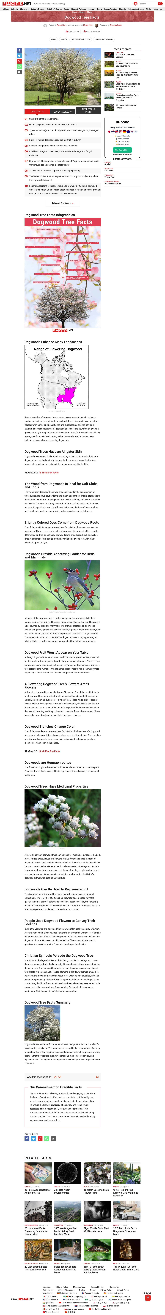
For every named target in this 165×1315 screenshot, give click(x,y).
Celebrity (14, 9)
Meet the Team (78, 1287)
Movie (148, 9)
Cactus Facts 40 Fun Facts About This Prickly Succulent (127, 97)
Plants (89, 12)
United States (76, 432)
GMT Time (108, 171)
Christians (79, 964)
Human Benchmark (112, 183)
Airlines (6, 9)
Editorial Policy (61, 1287)
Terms (91, 1290)
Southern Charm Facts (80, 39)
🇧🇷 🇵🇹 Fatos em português (73, 1296)
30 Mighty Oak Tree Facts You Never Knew (127, 64)
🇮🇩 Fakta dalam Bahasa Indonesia (72, 1303)
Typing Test (109, 177)
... (161, 9)
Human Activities (110, 9)
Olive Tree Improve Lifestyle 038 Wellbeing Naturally (125, 1192)
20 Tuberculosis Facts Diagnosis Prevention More (125, 1231)
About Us (45, 1287)
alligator (80, 464)
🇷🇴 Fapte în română (50, 1309)
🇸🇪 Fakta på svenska (120, 1296)
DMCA (81, 1290)
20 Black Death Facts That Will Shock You (36, 1268)
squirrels (73, 629)
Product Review (96, 1287)
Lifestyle (122, 9)
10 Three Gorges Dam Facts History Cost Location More (65, 1231)
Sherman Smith (116, 25)
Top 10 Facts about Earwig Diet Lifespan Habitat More (95, 1269)
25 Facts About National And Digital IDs (37, 1191)
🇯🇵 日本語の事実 (99, 1303)
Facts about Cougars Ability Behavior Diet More (65, 1269)
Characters (24, 9)
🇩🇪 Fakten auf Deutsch (66, 1293)
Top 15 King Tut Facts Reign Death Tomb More (126, 1268)
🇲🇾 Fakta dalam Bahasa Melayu (55, 1306)
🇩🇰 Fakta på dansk (98, 1296)
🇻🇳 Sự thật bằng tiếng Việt (99, 1309)
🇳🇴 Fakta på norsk (49, 1299)
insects (67, 771)
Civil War (90, 874)
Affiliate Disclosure (65, 1290)
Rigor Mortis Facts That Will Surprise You (96, 1230)
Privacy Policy (105, 1290)
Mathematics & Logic (136, 9)
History (99, 9)
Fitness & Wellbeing (78, 9)
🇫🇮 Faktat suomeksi (70, 1299)
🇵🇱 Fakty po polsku (110, 1306)
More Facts (46, 1293)
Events (66, 9)
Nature (155, 9)
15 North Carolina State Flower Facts (96, 1191)
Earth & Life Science (54, 9)
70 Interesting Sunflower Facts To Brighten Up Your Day (127, 75)
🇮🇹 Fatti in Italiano (49, 1296)
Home (74, 12)
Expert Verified (73, 31)
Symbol (107, 164)
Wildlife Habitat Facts (104, 39)
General (91, 9)
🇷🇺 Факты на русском (73, 1309)
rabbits (65, 629)
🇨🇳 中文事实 (69, 1312)
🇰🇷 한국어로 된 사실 (120, 1303)
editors (43, 1108)
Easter (72, 987)
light (84, 735)
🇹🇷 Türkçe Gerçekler (50, 1312)
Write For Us (47, 1290)
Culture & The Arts (37, 9)
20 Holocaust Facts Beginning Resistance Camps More (36, 1231)
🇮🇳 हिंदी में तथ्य (47, 1303)
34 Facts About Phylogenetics (62, 1191)
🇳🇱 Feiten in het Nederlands (85, 1306)
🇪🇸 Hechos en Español (112, 1293)
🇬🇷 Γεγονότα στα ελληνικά (119, 1299)
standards (55, 1105)
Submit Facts (122, 1290)
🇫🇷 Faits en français (89, 1293)
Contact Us (113, 1287)
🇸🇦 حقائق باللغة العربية (93, 1299)
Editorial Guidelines (93, 31)
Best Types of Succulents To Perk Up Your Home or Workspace (128, 86)
